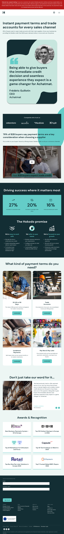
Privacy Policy (6, 526)
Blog (48, 506)
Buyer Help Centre (51, 509)
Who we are (35, 506)
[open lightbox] (32, 162)
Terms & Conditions (23, 526)
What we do (35, 508)
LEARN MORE (17, 313)
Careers (34, 509)
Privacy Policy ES (14, 526)
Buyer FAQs (49, 511)
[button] (54, 12)
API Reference (36, 526)
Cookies (30, 526)
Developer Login (44, 526)
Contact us (49, 508)
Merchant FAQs (50, 513)
